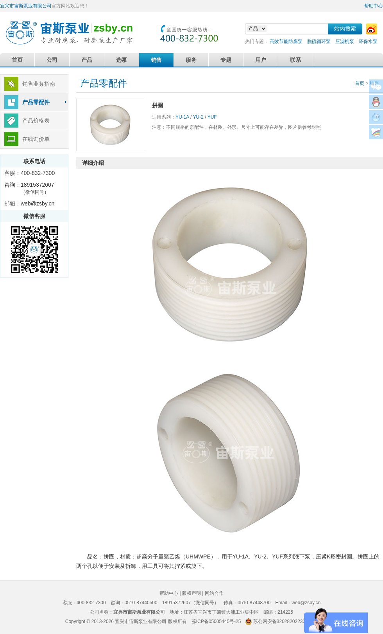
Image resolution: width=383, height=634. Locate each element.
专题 (225, 60)
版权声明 (191, 593)
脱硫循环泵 (319, 41)
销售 (156, 60)
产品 (86, 60)
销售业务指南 (38, 84)
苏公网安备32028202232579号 (285, 621)
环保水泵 (368, 41)
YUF (212, 117)
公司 (52, 60)
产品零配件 (36, 102)
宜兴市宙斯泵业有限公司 (26, 6)
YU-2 (198, 117)
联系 (295, 60)
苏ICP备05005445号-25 (216, 621)
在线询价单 (36, 139)
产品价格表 (36, 120)
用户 (260, 60)
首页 (17, 60)
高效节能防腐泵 (286, 41)
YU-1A (182, 117)
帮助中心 (373, 6)
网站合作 (214, 593)
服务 (191, 60)
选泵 (121, 60)
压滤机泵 (344, 41)
